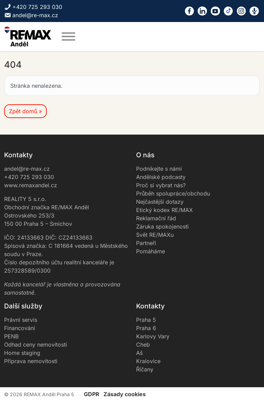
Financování (19, 328)
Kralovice (148, 361)
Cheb (143, 344)
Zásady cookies (124, 394)
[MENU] (68, 36)
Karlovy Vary (152, 336)
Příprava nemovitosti (30, 361)
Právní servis (20, 319)
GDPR (91, 394)
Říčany (144, 369)
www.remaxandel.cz (30, 185)
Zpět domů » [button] (25, 111)
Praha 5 (146, 319)
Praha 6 (146, 328)
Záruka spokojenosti (162, 226)
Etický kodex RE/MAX (164, 210)
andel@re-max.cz (31, 15)
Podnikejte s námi (159, 168)
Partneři (146, 243)
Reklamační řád (156, 218)
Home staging (22, 352)
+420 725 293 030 (33, 6)
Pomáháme (150, 251)
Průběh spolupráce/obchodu (173, 193)
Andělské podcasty (161, 176)
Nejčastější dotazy (160, 201)
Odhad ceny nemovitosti (35, 344)
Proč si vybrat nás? (161, 185)
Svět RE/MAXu (155, 234)
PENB (11, 336)
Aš (139, 352)
